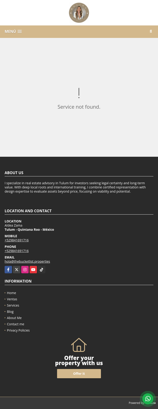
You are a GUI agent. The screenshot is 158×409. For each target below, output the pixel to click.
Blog (10, 311)
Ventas (12, 299)
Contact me (15, 324)
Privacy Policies (18, 330)
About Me (14, 318)
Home (11, 293)
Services (13, 305)
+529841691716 (17, 240)
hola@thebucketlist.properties (27, 261)
